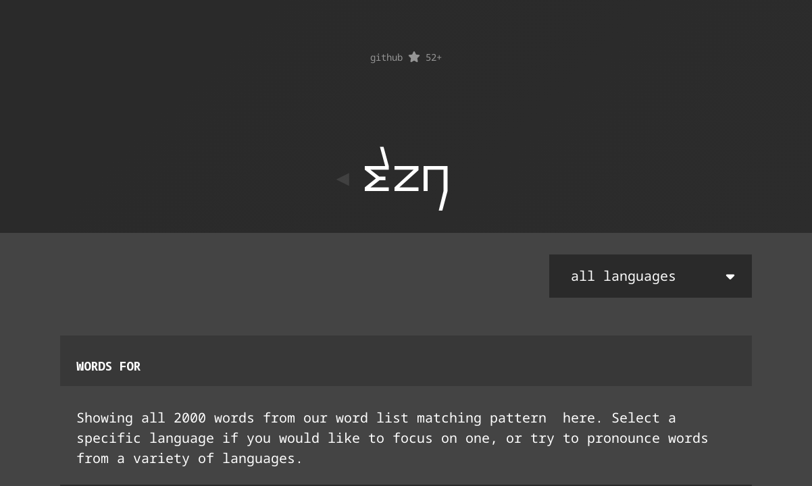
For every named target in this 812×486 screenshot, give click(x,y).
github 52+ (406, 57)
